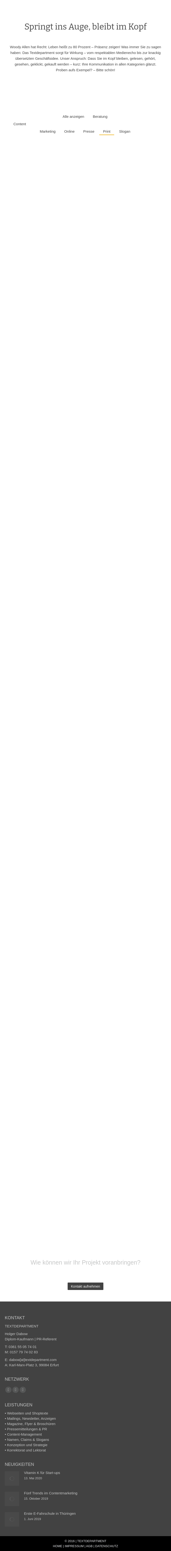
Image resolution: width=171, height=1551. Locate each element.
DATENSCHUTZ (106, 1546)
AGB (89, 1546)
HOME (57, 1546)
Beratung (100, 116)
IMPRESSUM (74, 1546)
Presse (88, 131)
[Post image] (12, 1478)
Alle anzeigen (73, 116)
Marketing (48, 131)
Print (107, 131)
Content (19, 124)
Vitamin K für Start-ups (42, 1473)
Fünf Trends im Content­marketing (50, 1493)
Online (69, 131)
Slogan (124, 131)
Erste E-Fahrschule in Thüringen (50, 1513)
